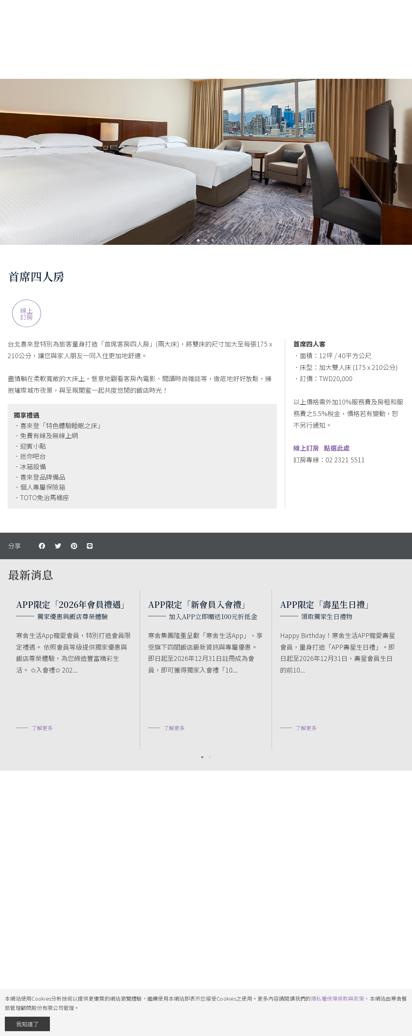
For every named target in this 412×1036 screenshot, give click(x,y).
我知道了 (27, 1024)
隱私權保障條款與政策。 (340, 998)
